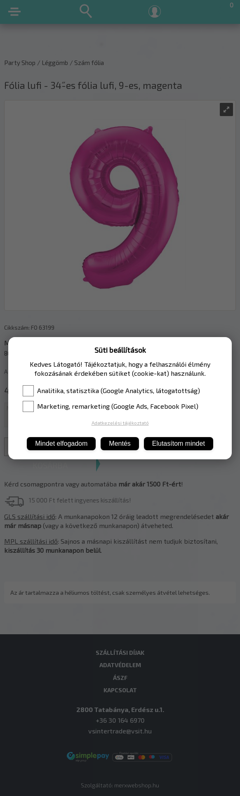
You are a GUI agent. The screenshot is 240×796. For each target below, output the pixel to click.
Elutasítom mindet (178, 443)
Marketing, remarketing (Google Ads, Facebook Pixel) (110, 406)
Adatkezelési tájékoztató (120, 423)
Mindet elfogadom (61, 443)
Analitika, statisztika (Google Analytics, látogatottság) (111, 390)
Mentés (119, 443)
